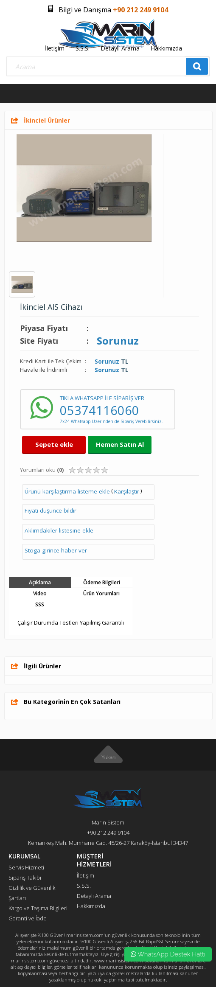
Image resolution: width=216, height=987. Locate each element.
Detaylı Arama (120, 48)
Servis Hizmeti (26, 867)
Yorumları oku (42, 470)
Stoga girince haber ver (56, 550)
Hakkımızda (166, 48)
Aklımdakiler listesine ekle (59, 530)
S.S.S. (83, 48)
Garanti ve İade (27, 918)
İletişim (55, 48)
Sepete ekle (54, 444)
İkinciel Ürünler (47, 120)
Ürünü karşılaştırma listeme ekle (67, 491)
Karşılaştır (126, 491)
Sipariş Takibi (24, 877)
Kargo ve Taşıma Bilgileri (37, 908)
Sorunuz (118, 341)
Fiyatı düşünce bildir (50, 510)
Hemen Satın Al (120, 444)
